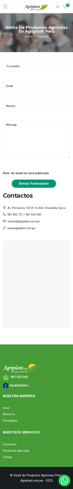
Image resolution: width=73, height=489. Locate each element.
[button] (65, 7)
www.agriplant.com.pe (21, 228)
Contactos (10, 444)
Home (28, 36)
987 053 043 (15, 377)
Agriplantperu (15, 385)
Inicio (6, 408)
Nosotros (9, 414)
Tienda (7, 457)
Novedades (10, 420)
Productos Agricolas (16, 450)
